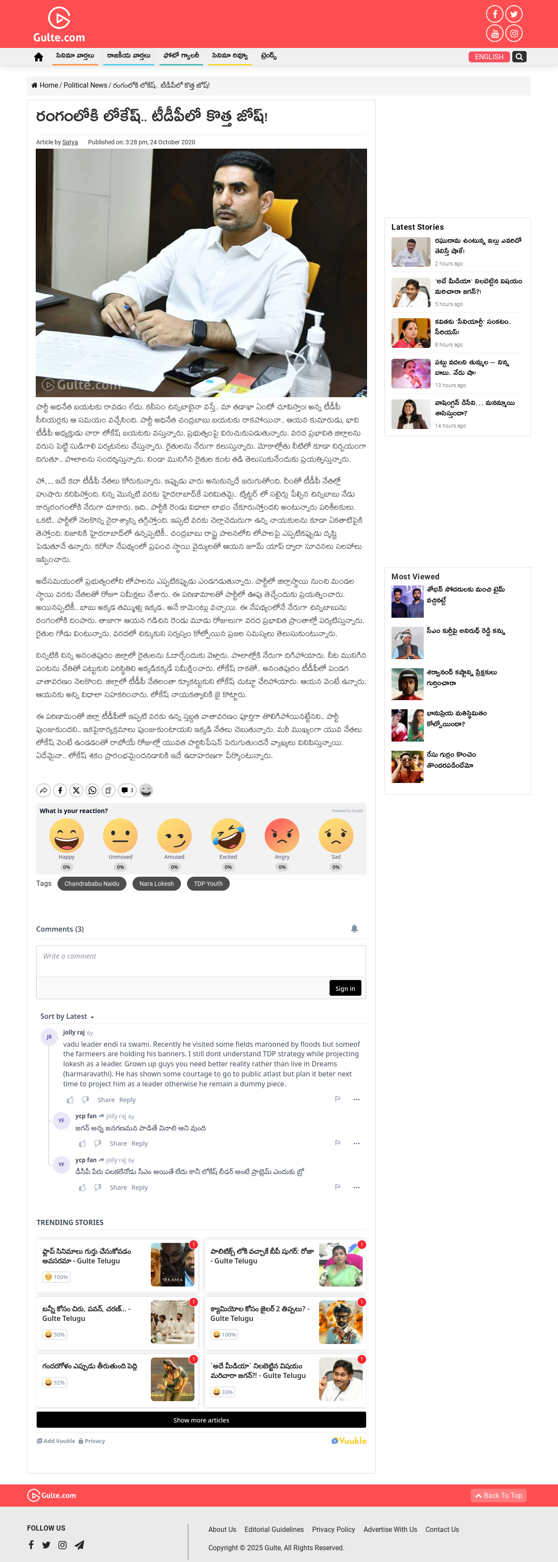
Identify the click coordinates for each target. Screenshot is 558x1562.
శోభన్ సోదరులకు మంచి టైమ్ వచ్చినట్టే (466, 597)
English (489, 57)
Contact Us (442, 1522)
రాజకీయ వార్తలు (128, 57)
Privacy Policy (333, 1522)
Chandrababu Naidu (92, 876)
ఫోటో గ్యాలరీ (181, 57)
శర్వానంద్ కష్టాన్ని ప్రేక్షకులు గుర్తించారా (462, 679)
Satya (70, 142)
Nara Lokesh (157, 876)
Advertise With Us (390, 1522)
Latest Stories (417, 226)
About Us (222, 1522)
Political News (85, 85)
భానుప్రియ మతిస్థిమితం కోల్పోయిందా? (457, 720)
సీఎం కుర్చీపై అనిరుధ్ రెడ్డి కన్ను (466, 632)
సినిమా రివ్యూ (230, 57)
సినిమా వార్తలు (75, 57)
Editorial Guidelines (274, 1522)
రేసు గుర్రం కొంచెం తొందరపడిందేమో (451, 762)
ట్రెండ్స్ (269, 57)
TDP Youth (208, 876)
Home (38, 56)
